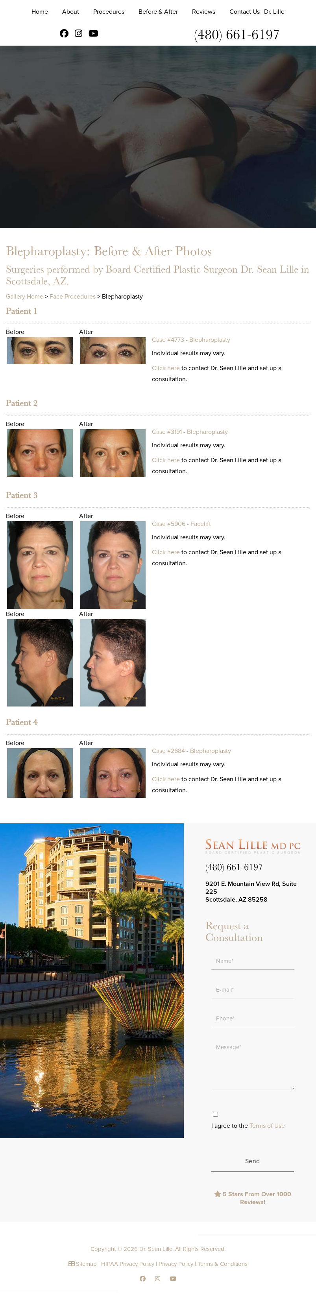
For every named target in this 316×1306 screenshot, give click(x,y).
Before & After (158, 12)
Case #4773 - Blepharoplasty (191, 340)
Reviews (203, 12)
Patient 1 (21, 310)
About (70, 12)
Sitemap (86, 1263)
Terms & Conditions (223, 1263)
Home (39, 12)
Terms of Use (267, 1126)
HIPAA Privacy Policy (127, 1263)
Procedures (108, 12)
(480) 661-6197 (237, 34)
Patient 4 (21, 722)
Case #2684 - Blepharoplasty (191, 751)
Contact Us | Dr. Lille (257, 12)
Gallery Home (24, 297)
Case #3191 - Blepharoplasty (190, 432)
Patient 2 (21, 403)
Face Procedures (73, 297)
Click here (166, 368)
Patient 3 (21, 495)
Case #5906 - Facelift (181, 524)
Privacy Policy (176, 1263)
